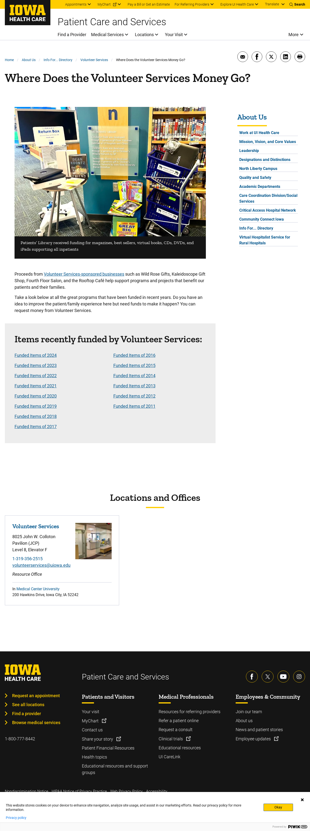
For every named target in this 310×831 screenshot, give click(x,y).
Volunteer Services (94, 60)
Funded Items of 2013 (134, 385)
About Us (29, 60)
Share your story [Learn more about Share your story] (98, 739)
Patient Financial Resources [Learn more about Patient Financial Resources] (108, 748)
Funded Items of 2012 (134, 396)
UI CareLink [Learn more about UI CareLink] (169, 756)
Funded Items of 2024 (36, 355)
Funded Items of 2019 (36, 406)
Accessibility (156, 791)
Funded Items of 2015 (134, 365)
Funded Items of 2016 (134, 355)
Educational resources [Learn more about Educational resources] (180, 747)
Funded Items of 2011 (134, 406)
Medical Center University (38, 589)
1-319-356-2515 (27, 558)
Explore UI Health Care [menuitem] (237, 4)
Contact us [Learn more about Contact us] (92, 729)
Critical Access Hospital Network (267, 210)
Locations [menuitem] (144, 34)
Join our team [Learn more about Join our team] (249, 711)
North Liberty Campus (258, 168)
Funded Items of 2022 (36, 375)
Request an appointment (36, 695)
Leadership (249, 150)
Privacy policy (16, 818)
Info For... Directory (58, 60)
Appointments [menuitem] (75, 4)
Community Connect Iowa (261, 219)
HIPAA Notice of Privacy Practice (79, 791)
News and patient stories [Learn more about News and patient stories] (259, 729)
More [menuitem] (293, 34)
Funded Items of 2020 (36, 396)
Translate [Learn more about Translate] (272, 4)
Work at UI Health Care (259, 132)
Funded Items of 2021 (36, 385)
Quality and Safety (255, 177)
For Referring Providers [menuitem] (192, 4)
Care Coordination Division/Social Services (268, 198)
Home (9, 60)
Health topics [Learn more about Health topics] (94, 756)
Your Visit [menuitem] (174, 34)
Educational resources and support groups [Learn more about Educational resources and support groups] (115, 769)
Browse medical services (36, 722)
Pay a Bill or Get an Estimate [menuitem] (149, 4)
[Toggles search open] (297, 4)
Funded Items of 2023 (36, 365)
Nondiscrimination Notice (26, 791)
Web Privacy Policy (126, 791)
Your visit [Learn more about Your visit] (90, 711)
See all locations (28, 704)
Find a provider (26, 713)
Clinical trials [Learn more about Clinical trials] (171, 738)
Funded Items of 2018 (36, 416)
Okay (278, 807)
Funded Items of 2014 (134, 375)
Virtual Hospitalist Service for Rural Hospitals (264, 240)
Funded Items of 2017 (36, 426)
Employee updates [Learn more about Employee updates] (254, 738)
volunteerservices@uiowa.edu (41, 565)
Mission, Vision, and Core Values (267, 141)
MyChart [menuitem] (104, 4)
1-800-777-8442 (20, 738)
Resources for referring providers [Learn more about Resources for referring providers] (189, 711)
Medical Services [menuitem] (107, 34)
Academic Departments (259, 186)
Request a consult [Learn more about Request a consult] (176, 729)
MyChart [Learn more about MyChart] (91, 720)
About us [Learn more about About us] (244, 720)
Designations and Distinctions (264, 159)
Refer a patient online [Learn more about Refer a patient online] (179, 720)
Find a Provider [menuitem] (72, 34)
